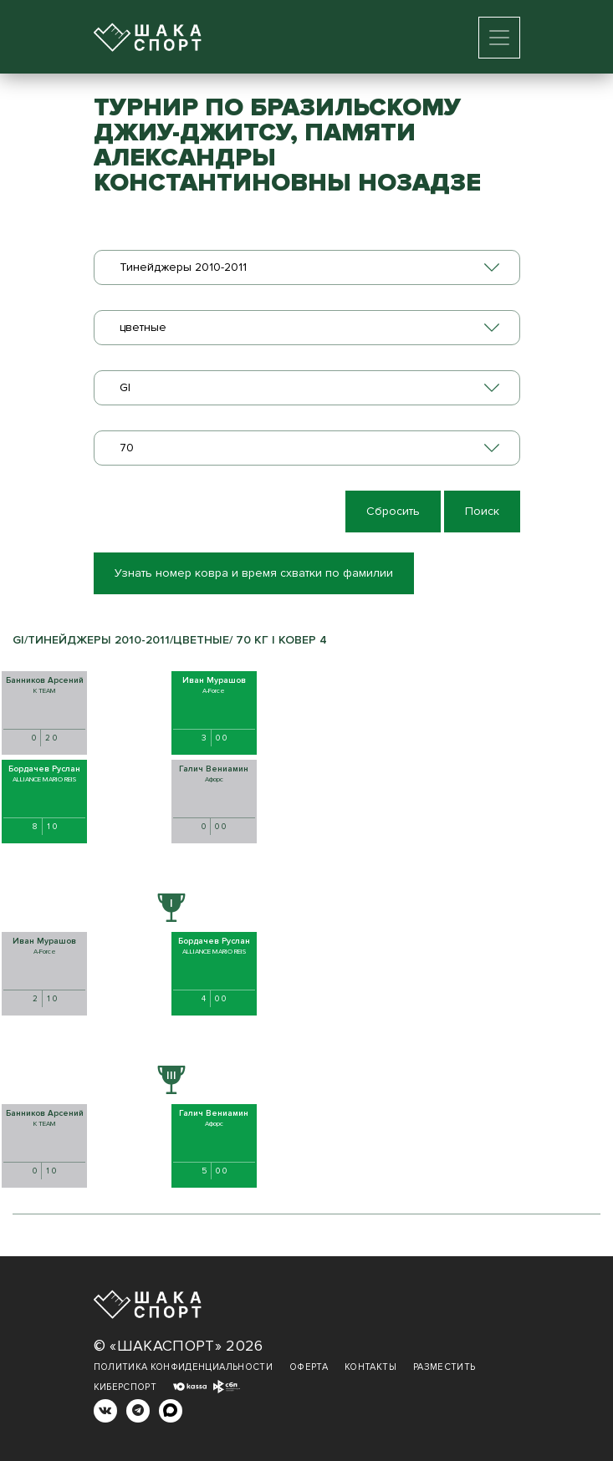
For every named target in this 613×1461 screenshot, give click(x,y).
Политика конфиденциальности (183, 1367)
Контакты (370, 1367)
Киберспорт (125, 1387)
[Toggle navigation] (499, 38)
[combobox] (307, 267)
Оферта (308, 1367)
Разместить (444, 1367)
